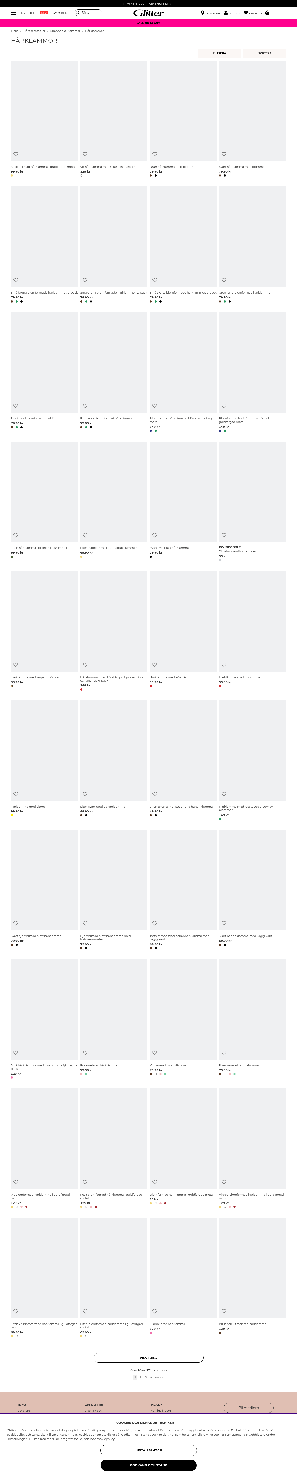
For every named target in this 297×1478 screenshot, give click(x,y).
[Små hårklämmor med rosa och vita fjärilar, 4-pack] (44, 1019)
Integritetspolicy (71, 1439)
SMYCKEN (60, 12)
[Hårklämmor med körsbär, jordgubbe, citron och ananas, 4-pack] (113, 631)
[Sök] (88, 12)
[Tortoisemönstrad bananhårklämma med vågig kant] (183, 890)
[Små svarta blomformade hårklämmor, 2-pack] (183, 245)
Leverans (24, 1410)
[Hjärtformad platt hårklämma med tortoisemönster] (113, 890)
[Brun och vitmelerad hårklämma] (252, 1278)
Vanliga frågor (161, 1410)
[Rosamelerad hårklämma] (113, 1019)
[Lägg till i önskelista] (16, 154)
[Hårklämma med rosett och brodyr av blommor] (252, 761)
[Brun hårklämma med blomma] (183, 119)
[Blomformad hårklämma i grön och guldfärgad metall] (252, 372)
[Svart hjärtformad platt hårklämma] (44, 890)
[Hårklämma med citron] (44, 761)
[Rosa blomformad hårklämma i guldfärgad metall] (113, 1149)
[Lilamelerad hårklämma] (183, 1278)
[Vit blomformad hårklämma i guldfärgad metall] (44, 1149)
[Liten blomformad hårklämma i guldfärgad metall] (113, 1278)
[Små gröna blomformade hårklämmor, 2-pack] (113, 245)
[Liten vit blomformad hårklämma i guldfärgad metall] (44, 1278)
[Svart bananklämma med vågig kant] (252, 890)
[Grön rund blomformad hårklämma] (252, 245)
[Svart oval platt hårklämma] (183, 502)
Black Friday (93, 1410)
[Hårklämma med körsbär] (183, 631)
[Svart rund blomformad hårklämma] (44, 372)
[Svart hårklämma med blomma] (252, 119)
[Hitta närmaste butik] (210, 13)
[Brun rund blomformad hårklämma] (113, 372)
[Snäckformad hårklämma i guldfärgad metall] (44, 119)
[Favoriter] (254, 13)
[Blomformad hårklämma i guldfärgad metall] (183, 1149)
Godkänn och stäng (148, 1465)
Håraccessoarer (34, 30)
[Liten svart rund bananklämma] (113, 761)
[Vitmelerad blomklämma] (183, 1019)
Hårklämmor (94, 30)
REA (44, 12)
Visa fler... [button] (148, 1357)
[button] (234, 13)
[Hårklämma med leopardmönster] (44, 631)
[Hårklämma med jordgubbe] (252, 631)
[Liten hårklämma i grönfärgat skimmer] (44, 502)
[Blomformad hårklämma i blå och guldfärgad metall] (183, 372)
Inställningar (148, 1450)
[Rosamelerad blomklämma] (252, 1019)
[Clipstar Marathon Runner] (252, 502)
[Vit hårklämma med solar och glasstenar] (113, 119)
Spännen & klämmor (65, 30)
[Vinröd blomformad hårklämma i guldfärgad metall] (252, 1149)
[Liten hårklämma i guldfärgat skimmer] (113, 502)
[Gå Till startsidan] (148, 13)
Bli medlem (249, 1408)
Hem (14, 30)
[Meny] (14, 13)
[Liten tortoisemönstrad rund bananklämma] (183, 761)
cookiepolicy (106, 1439)
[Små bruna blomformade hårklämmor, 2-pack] (44, 245)
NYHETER (28, 12)
